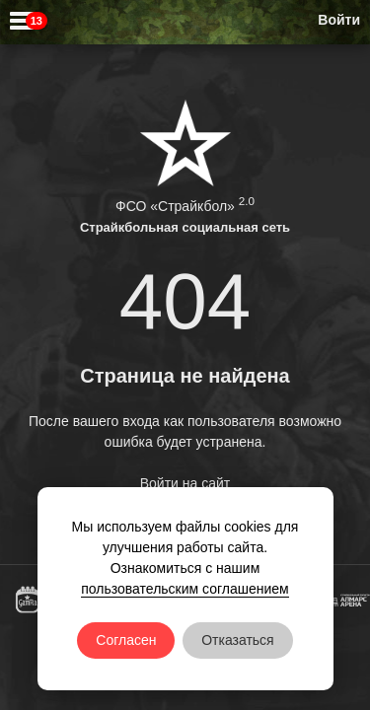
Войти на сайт (185, 483)
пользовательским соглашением (185, 589)
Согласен (126, 640)
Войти (339, 20)
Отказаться (237, 640)
